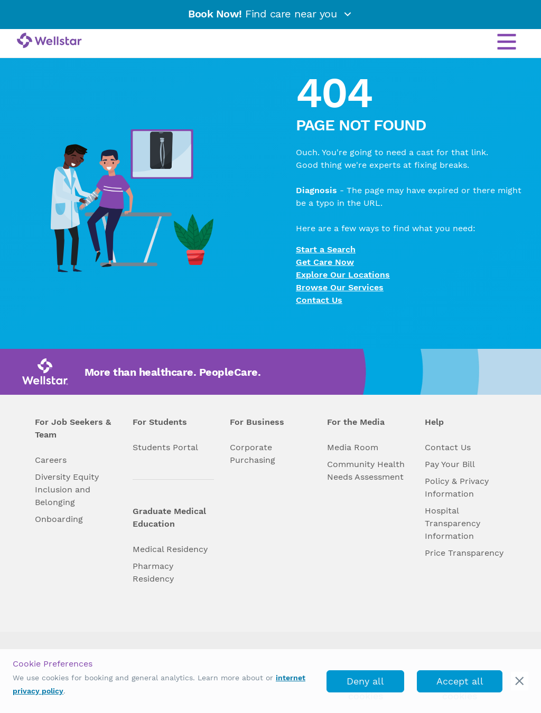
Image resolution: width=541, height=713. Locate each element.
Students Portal (165, 447)
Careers (51, 460)
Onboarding (59, 519)
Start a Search (326, 249)
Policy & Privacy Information (457, 487)
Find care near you (270, 13)
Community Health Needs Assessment (366, 470)
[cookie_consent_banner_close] (519, 681)
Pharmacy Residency (153, 572)
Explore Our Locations (343, 275)
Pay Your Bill (450, 464)
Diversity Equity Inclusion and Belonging (67, 489)
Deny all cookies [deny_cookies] (365, 684)
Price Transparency (464, 553)
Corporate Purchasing (252, 453)
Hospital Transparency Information (452, 523)
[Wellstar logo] (49, 41)
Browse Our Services (340, 287)
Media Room (352, 447)
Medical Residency (170, 549)
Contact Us (319, 300)
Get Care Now (325, 262)
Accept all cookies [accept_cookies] (459, 684)
